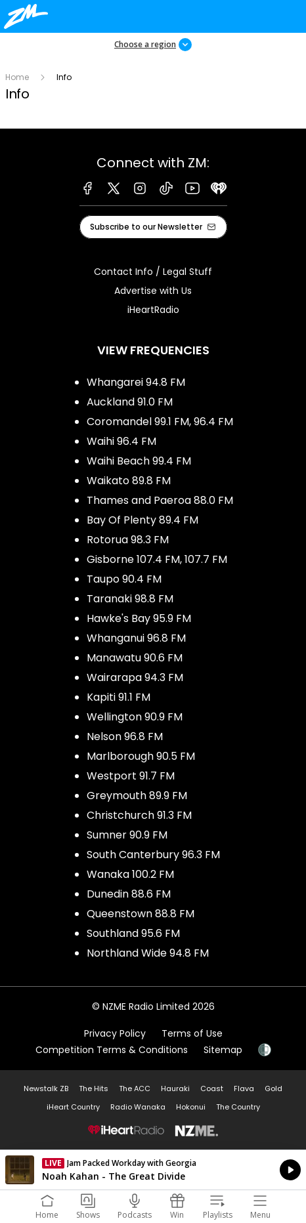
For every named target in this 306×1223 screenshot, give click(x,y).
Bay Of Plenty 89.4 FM (142, 520)
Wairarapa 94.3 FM (135, 677)
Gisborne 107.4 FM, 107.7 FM (157, 559)
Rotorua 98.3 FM (128, 539)
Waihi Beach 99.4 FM (139, 460)
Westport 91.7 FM (131, 775)
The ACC (134, 1088)
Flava (244, 1088)
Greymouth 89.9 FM (137, 795)
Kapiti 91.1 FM (118, 697)
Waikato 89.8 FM (129, 480)
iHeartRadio (153, 309)
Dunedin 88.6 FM (129, 894)
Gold (273, 1088)
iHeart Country (73, 1107)
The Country (238, 1107)
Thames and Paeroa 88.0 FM (160, 500)
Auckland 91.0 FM (130, 401)
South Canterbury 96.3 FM (153, 854)
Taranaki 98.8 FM (130, 598)
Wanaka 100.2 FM (130, 874)
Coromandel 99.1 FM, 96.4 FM (160, 421)
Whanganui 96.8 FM (136, 638)
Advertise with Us (153, 290)
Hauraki (175, 1088)
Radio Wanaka (137, 1107)
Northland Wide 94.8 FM (148, 953)
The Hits (93, 1088)
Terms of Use (192, 1033)
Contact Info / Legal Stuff (153, 271)
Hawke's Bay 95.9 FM (139, 618)
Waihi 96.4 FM (121, 441)
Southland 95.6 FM (133, 933)
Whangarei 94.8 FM (136, 382)
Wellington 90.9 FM (135, 716)
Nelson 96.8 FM (125, 736)
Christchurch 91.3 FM (139, 815)
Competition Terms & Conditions (111, 1049)
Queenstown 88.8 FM (140, 913)
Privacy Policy (115, 1033)
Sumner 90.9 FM (127, 834)
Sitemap (223, 1049)
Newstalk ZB (46, 1088)
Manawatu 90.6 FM (135, 657)
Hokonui (191, 1107)
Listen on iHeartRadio (153, 1170)
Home (17, 77)
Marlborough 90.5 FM (141, 756)
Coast (211, 1088)
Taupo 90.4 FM (124, 579)
